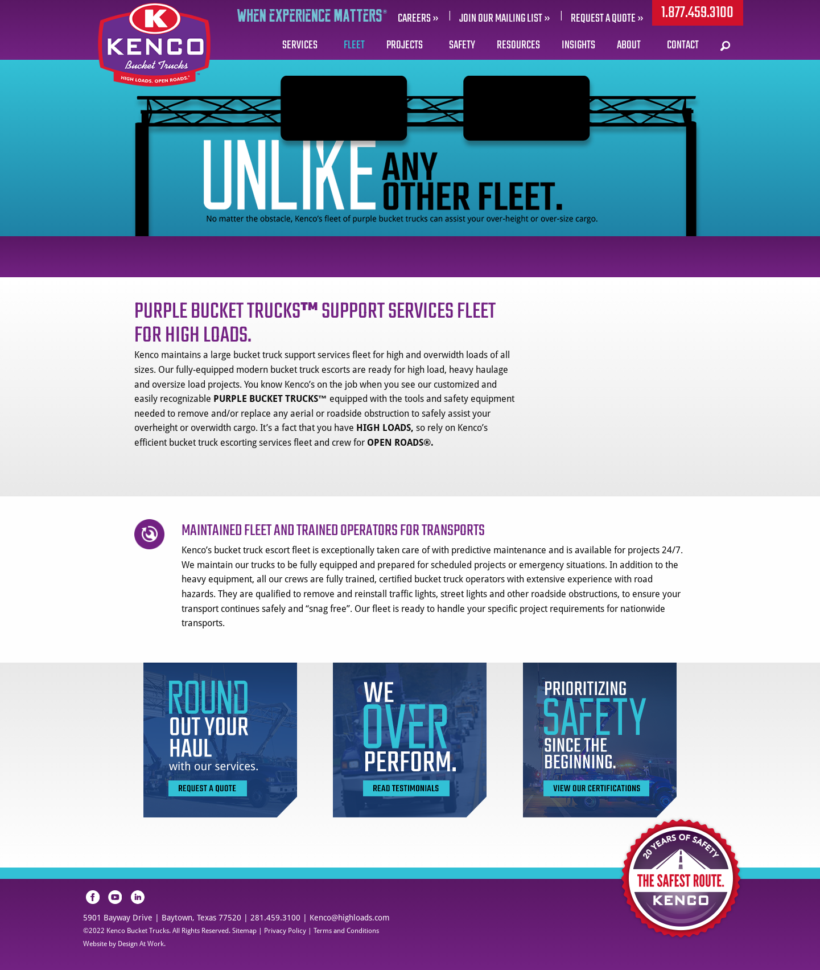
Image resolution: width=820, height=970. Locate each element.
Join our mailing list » (504, 18)
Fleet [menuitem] (354, 45)
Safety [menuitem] (462, 45)
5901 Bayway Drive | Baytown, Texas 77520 (162, 917)
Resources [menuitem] (518, 45)
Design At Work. (142, 944)
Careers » (418, 18)
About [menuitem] (629, 45)
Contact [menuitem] (683, 45)
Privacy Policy (285, 931)
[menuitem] (726, 45)
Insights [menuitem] (578, 45)
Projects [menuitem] (404, 45)
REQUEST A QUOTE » (607, 18)
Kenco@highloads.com (350, 917)
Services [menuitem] (300, 45)
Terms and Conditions (346, 931)
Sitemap (244, 931)
